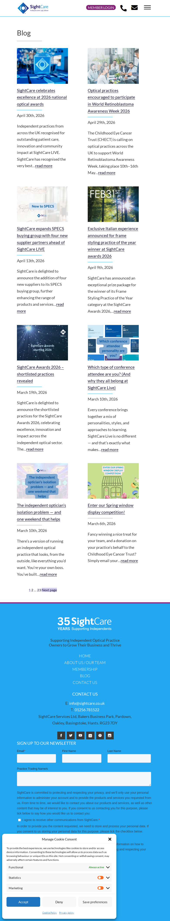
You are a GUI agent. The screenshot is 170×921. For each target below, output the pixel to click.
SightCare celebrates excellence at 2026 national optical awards (42, 97)
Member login (101, 7)
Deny (59, 902)
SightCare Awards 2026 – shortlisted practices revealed (40, 374)
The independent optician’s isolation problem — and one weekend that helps (41, 512)
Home (85, 655)
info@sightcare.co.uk (87, 703)
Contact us (85, 682)
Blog (85, 675)
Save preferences (95, 902)
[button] (110, 839)
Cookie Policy (49, 912)
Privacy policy (66, 912)
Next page (49, 590)
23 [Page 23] (39, 590)
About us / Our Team (85, 662)
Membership (84, 669)
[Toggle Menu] (147, 7)
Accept (23, 902)
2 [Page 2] (32, 590)
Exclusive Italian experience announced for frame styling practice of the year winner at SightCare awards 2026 (113, 242)
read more (43, 165)
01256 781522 (87, 709)
